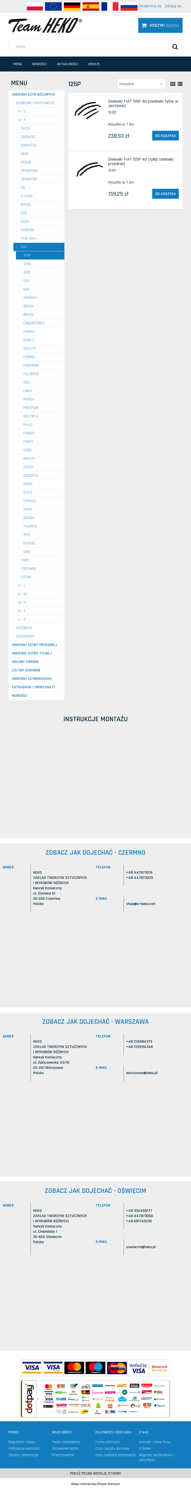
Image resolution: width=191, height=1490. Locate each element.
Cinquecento (34, 323)
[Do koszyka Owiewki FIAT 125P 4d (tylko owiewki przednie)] (165, 194)
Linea (27, 390)
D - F (22, 120)
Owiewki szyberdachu (32, 678)
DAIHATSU (29, 145)
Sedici (28, 467)
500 (26, 280)
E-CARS (27, 196)
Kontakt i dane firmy (154, 1442)
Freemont (31, 365)
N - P (22, 602)
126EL (27, 263)
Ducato (29, 348)
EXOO (25, 221)
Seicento (30, 475)
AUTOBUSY (24, 628)
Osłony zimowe (25, 661)
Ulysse (29, 543)
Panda (28, 433)
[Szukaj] (175, 46)
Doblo (28, 340)
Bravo (28, 314)
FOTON (26, 577)
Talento (30, 526)
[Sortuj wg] (141, 84)
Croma (29, 331)
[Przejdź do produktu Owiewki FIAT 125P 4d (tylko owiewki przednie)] (89, 169)
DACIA (26, 128)
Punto (28, 441)
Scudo (28, 517)
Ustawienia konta (65, 1448)
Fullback (31, 374)
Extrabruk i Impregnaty (33, 687)
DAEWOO (28, 136)
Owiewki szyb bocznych (33, 94)
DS (23, 187)
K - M (22, 594)
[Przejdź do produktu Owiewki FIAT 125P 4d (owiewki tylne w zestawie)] (89, 111)
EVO (24, 213)
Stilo (27, 492)
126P (27, 272)
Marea (28, 399)
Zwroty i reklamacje (23, 1455)
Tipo (26, 534)
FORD (25, 560)
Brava (28, 306)
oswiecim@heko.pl (141, 1247)
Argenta (30, 297)
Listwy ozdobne (26, 670)
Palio (27, 424)
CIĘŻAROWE (25, 636)
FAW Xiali (29, 238)
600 (26, 289)
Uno (26, 551)
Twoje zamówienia (66, 1442)
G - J (21, 585)
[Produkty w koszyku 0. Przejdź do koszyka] (160, 25)
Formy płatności (108, 1442)
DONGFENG (29, 170)
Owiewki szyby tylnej (32, 653)
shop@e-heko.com (140, 904)
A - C (22, 111)
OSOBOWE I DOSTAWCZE (35, 103)
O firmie (145, 1448)
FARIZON (27, 230)
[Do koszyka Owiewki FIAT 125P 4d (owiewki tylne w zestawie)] (165, 136)
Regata (29, 458)
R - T (21, 611)
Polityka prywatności (24, 1448)
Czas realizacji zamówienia (116, 1455)
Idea (26, 382)
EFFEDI (26, 204)
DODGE (26, 162)
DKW (24, 153)
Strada (29, 501)
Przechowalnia (63, 1455)
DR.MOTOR (29, 179)
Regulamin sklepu (22, 1442)
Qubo (27, 450)
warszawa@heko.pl (142, 1073)
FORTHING (28, 568)
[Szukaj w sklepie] (95, 46)
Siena (28, 484)
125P (27, 255)
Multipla (30, 416)
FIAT (24, 247)
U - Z (22, 619)
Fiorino (29, 357)
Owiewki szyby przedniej (34, 645)
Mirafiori (31, 407)
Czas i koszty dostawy (112, 1448)
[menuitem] (17, 64)
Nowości (19, 695)
